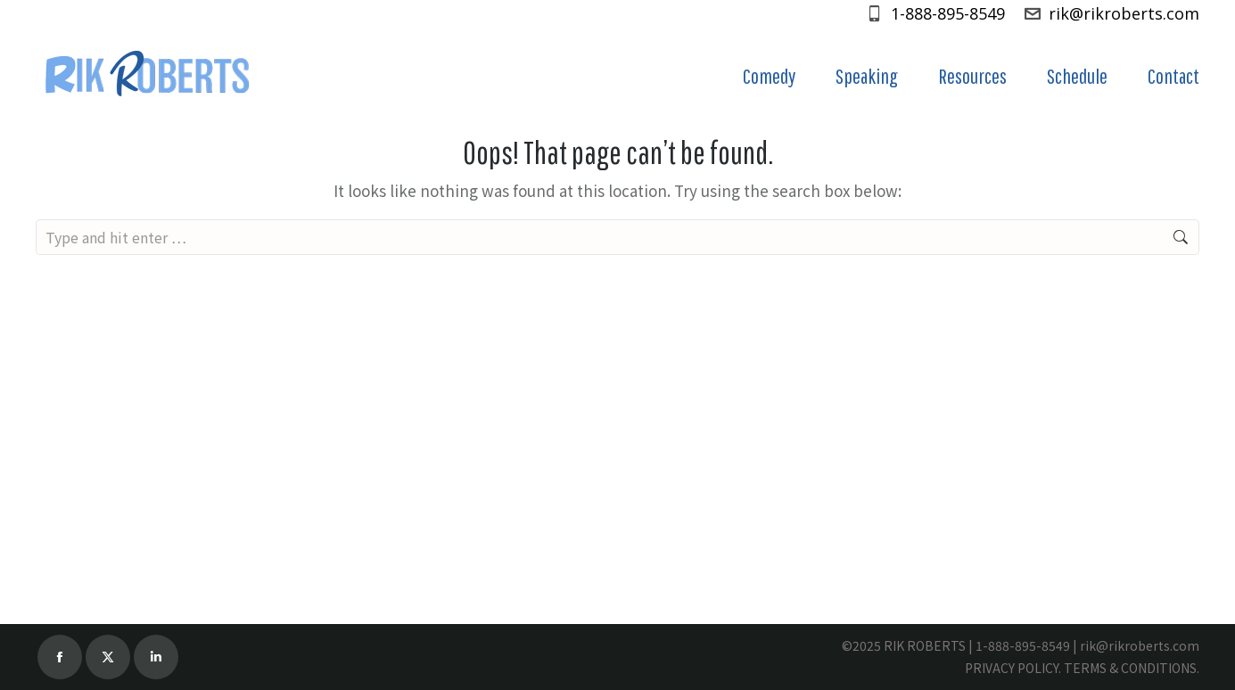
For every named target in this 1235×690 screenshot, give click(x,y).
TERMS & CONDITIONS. (1131, 668)
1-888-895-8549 (935, 13)
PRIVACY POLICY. (1013, 668)
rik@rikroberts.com (1111, 13)
